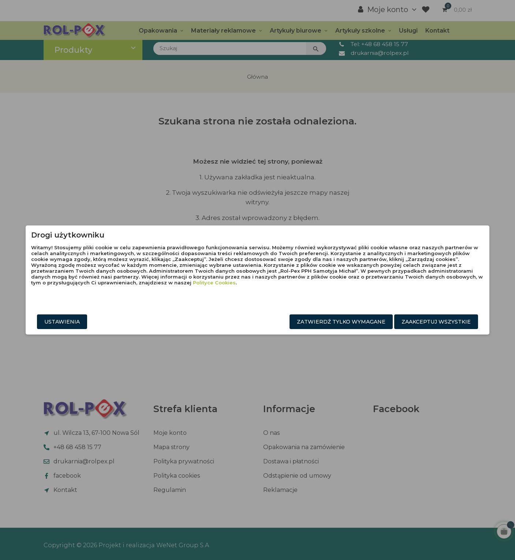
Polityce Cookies (305, 294)
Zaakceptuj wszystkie (383, 321)
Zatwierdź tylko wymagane (288, 321)
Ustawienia (115, 321)
